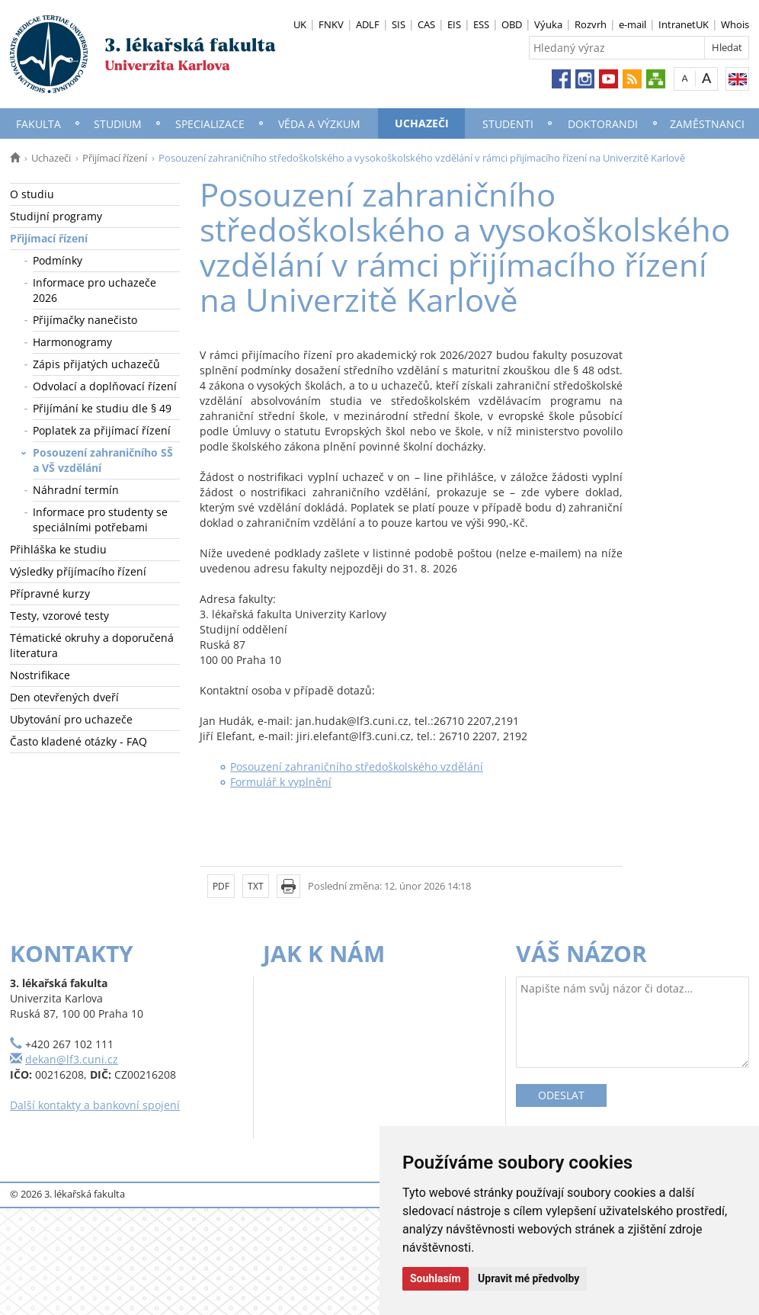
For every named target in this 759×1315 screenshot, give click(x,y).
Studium (118, 124)
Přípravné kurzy (50, 593)
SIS (398, 24)
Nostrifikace (40, 675)
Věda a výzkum (319, 124)
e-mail (632, 24)
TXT (256, 886)
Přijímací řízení (114, 158)
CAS (426, 24)
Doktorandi (603, 124)
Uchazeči (422, 123)
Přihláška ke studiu (58, 549)
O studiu (32, 194)
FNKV (331, 24)
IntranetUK (683, 24)
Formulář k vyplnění (280, 782)
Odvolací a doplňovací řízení (105, 386)
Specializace (210, 124)
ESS (481, 24)
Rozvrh (591, 24)
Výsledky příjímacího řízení (78, 571)
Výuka (548, 24)
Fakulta (38, 124)
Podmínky (57, 260)
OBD (511, 24)
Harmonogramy (72, 342)
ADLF (368, 24)
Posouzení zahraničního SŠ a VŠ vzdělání (103, 460)
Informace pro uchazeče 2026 (94, 290)
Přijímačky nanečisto (85, 320)
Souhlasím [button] (435, 1278)
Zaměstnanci (707, 124)
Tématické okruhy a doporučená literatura (92, 645)
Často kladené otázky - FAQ (78, 741)
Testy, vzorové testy (59, 615)
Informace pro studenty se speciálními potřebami (100, 519)
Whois (735, 24)
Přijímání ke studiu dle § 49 (102, 408)
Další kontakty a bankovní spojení (95, 1105)
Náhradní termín (76, 490)
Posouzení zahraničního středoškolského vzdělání (356, 766)
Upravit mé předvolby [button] (528, 1278)
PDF (221, 886)
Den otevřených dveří (64, 697)
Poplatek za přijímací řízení (102, 430)
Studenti (507, 124)
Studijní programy (56, 216)
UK (299, 24)
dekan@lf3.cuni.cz (71, 1059)
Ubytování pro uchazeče (71, 719)
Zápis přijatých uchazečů (96, 364)
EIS (454, 24)
